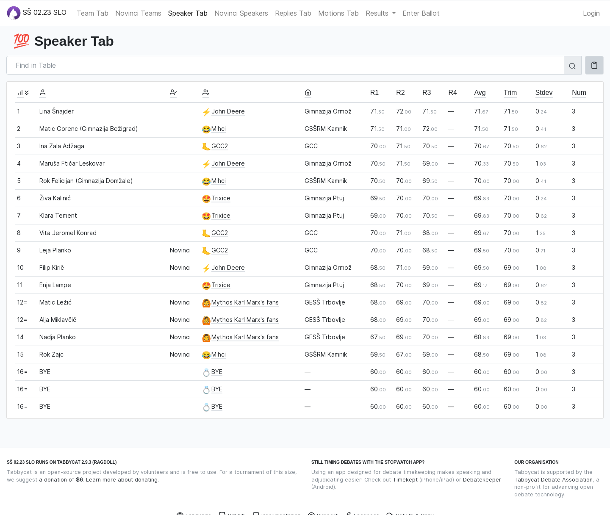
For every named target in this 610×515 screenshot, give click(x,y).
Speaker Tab (188, 13)
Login (591, 13)
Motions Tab (338, 13)
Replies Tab (293, 13)
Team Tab (92, 13)
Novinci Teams (138, 13)
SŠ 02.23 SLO (37, 13)
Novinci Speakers (241, 13)
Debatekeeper (482, 479)
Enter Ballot (421, 13)
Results (378, 13)
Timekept (405, 479)
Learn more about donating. (122, 479)
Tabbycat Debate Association (553, 479)
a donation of (61, 479)
